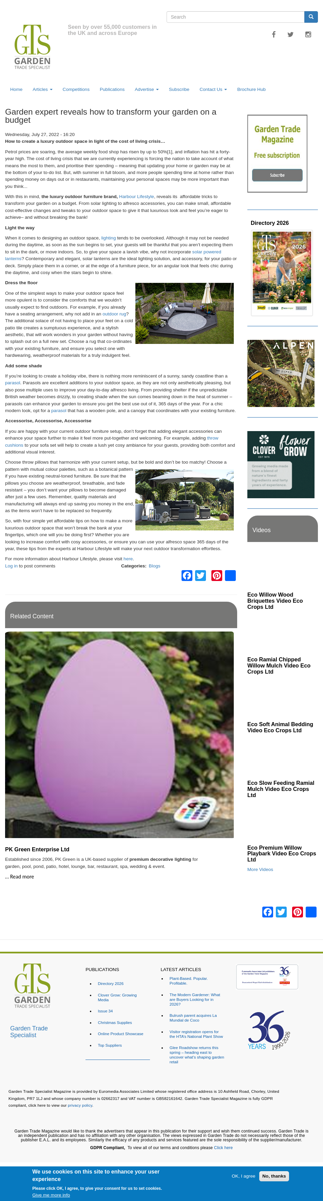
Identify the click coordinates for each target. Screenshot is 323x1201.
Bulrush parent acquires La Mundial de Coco (193, 1017)
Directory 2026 (270, 223)
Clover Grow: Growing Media (117, 997)
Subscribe (179, 89)
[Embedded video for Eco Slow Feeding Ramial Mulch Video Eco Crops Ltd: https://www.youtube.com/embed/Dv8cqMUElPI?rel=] (282, 757)
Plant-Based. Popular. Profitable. (189, 980)
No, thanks (274, 1176)
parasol (12, 382)
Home (16, 89)
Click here (223, 1147)
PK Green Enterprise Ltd (37, 849)
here (128, 558)
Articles (42, 89)
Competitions (76, 89)
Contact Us (213, 89)
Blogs (154, 565)
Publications (112, 89)
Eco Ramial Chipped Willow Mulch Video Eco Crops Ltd (278, 665)
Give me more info (51, 1195)
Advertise (146, 89)
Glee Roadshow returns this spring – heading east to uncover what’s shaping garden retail (197, 1054)
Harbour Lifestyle (136, 196)
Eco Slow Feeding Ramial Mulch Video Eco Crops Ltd (281, 789)
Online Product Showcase (121, 1033)
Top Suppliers (110, 1045)
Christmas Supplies (115, 1022)
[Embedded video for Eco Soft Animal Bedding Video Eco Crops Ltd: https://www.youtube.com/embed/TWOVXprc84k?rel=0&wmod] (282, 698)
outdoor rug (114, 313)
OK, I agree (243, 1176)
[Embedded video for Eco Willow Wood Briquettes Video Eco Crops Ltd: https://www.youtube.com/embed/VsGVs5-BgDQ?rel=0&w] (282, 568)
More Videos (260, 869)
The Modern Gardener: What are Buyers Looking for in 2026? (195, 999)
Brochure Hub (251, 89)
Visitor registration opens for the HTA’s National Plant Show (196, 1034)
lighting (108, 237)
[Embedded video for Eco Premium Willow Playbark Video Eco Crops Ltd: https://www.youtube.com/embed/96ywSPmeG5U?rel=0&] (282, 821)
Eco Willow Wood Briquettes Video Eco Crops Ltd (275, 601)
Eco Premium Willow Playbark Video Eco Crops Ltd (281, 854)
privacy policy (80, 1105)
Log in (11, 565)
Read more (22, 876)
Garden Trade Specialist (29, 1031)
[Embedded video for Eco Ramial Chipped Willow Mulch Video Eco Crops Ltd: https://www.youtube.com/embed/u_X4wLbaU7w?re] (282, 633)
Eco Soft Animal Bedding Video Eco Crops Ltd (280, 727)
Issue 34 (105, 1011)
